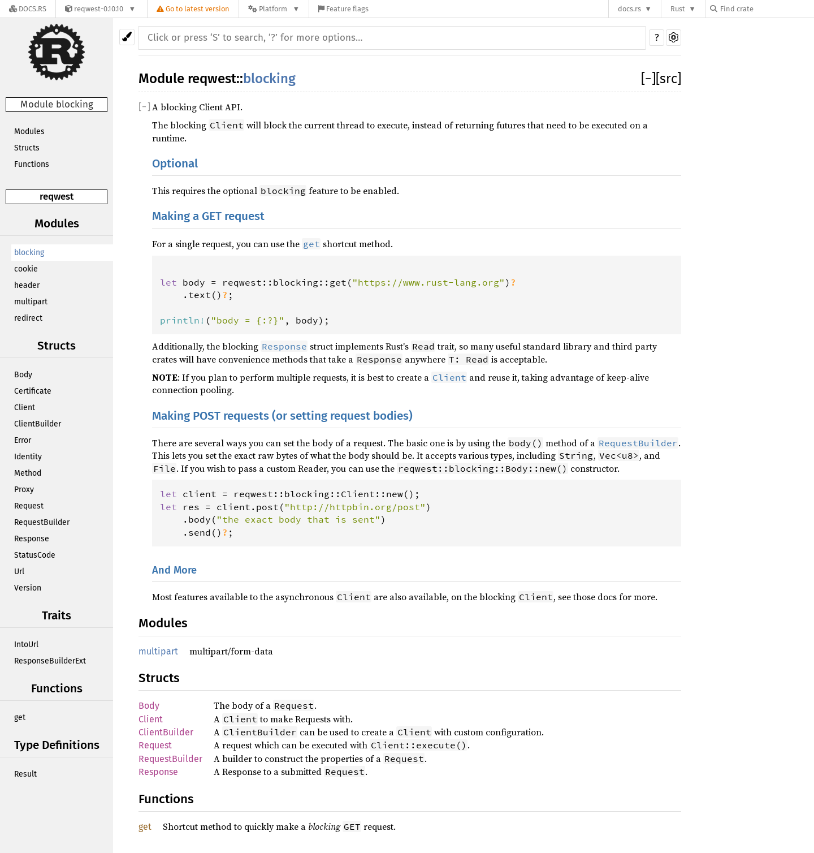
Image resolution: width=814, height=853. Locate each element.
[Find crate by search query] (766, 9)
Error (22, 440)
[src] (668, 79)
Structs (27, 148)
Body (23, 375)
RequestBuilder (42, 522)
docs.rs (629, 9)
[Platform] (274, 9)
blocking (29, 252)
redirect (28, 318)
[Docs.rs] (27, 9)
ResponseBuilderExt (50, 661)
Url (19, 571)
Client (24, 407)
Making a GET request (208, 216)
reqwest (56, 197)
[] (648, 79)
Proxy (24, 489)
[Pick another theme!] (127, 37)
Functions (31, 164)
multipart (30, 302)
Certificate (32, 391)
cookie (26, 269)
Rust (677, 9)
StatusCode (34, 555)
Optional (175, 164)
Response (31, 539)
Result (25, 774)
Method (27, 473)
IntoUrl (26, 644)
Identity (28, 457)
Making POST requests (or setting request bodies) (282, 416)
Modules (29, 131)
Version (27, 588)
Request (29, 506)
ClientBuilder (37, 424)
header (27, 285)
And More (174, 570)
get (19, 717)
